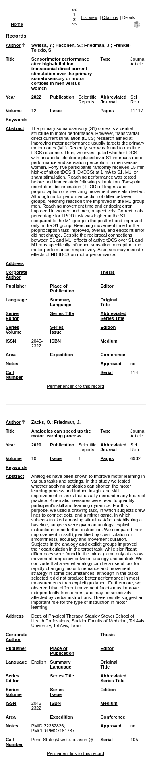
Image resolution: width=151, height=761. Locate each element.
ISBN (55, 340)
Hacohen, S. (68, 45)
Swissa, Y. (42, 45)
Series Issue (57, 329)
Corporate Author (16, 275)
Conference (112, 354)
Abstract (15, 128)
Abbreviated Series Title (113, 316)
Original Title (108, 302)
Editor (106, 286)
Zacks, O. (41, 422)
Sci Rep (134, 99)
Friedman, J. (97, 45)
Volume (14, 110)
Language (16, 299)
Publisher (16, 286)
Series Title (62, 313)
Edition (108, 327)
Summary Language (60, 302)
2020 (36, 444)
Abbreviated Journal (113, 99)
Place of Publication (62, 288)
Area (11, 354)
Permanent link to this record (75, 386)
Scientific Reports (88, 99)
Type (105, 59)
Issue (56, 110)
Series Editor (12, 316)
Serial (106, 372)
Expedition (61, 354)
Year (10, 97)
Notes (12, 363)
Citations (110, 17)
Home (17, 24)
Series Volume (14, 329)
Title (10, 59)
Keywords (16, 119)
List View (89, 17)
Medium (108, 340)
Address (15, 263)
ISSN (11, 340)
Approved (110, 363)
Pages (107, 110)
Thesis (107, 272)
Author (13, 45)
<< (74, 9)
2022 (36, 97)
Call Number (14, 375)
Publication (62, 97)
